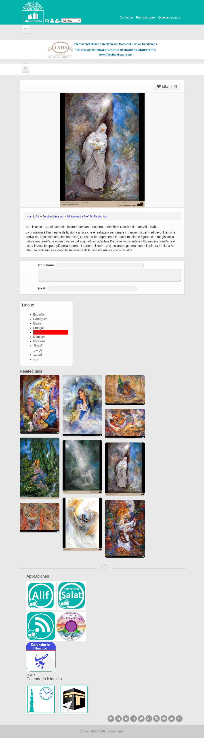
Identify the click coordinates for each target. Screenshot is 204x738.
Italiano (38, 332)
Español (39, 314)
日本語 (38, 345)
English (38, 323)
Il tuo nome (46, 265)
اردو (36, 359)
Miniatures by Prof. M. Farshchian (87, 216)
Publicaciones (145, 17)
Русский (39, 341)
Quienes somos (169, 17)
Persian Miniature (52, 216)
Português (40, 319)
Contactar (126, 17)
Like (167, 86)
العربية (37, 354)
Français (39, 328)
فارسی (38, 350)
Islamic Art (33, 216)
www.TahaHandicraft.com (115, 54)
